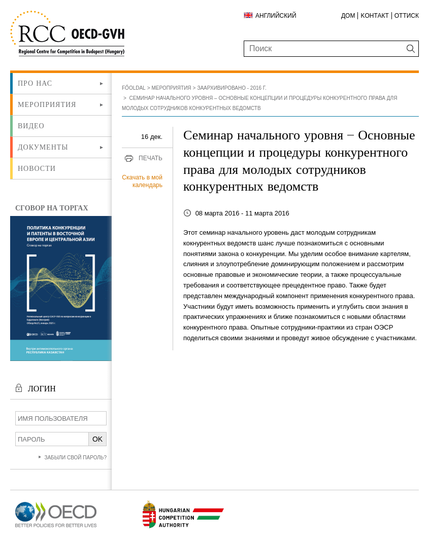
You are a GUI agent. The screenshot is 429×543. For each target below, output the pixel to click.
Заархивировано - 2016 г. (231, 88)
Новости (37, 168)
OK (97, 439)
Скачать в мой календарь (142, 181)
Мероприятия (47, 104)
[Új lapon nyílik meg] (55, 527)
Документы (43, 147)
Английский (275, 15)
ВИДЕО (31, 125)
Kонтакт (374, 15)
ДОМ (348, 15)
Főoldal (134, 88)
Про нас (35, 83)
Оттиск (406, 15)
